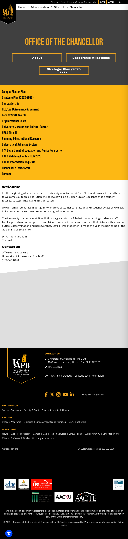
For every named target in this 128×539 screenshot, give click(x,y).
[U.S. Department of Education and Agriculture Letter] (64, 150)
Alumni (65, 410)
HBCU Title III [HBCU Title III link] (9, 132)
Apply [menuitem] (111, 2)
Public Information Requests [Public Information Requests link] (18, 162)
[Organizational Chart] (64, 121)
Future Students (50, 410)
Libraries (28, 422)
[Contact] (64, 173)
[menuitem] (55, 2)
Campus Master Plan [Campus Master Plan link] (14, 91)
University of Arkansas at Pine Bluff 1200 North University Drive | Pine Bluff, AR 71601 (75, 360)
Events (70, 2)
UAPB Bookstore (77, 422)
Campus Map (40, 434)
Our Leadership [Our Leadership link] (11, 103)
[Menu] (124, 2)
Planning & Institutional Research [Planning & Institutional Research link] (21, 138)
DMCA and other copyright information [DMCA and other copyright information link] (98, 522)
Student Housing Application (38, 438)
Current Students (11, 410)
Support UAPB (92, 434)
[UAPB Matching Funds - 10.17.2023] (64, 156)
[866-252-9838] (108, 448)
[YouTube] (65, 394)
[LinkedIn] (72, 394)
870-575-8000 (55, 366)
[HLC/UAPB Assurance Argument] (64, 109)
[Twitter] (52, 394)
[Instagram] (58, 394)
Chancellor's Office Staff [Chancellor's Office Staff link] (16, 168)
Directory (55, 2)
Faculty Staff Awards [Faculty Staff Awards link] (14, 115)
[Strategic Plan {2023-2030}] (64, 70)
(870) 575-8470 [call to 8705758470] (10, 260)
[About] (37, 57)
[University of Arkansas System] (64, 144)
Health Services (58, 434)
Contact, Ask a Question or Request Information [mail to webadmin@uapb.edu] (74, 375)
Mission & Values (11, 438)
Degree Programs (11, 422)
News (63, 2)
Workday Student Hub (85, 2)
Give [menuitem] (102, 2)
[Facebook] (46, 394)
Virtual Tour (75, 434)
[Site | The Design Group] (93, 394)
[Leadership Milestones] (91, 57)
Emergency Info (111, 434)
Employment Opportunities (51, 422)
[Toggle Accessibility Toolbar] (9, 533)
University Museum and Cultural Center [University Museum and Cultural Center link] (25, 126)
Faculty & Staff (31, 410)
